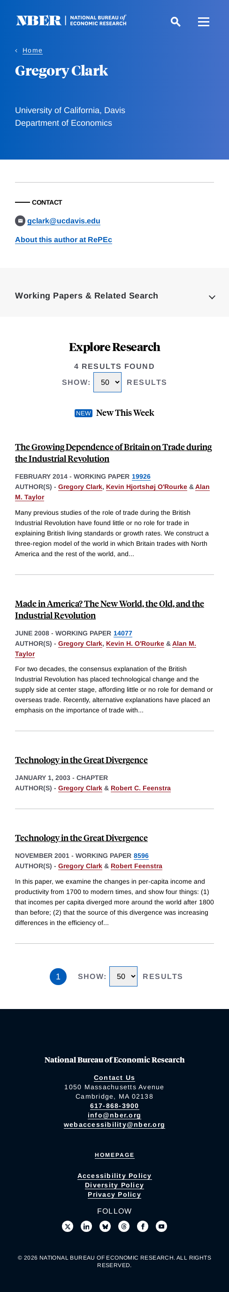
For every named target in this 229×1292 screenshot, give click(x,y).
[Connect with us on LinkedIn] (86, 1226)
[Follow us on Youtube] (161, 1226)
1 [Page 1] (58, 976)
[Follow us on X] (67, 1226)
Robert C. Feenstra (141, 788)
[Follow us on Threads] (124, 1226)
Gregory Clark (80, 486)
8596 (141, 855)
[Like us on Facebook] (142, 1226)
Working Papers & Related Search (87, 295)
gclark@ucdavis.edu (63, 221)
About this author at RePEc (63, 240)
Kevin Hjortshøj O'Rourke (146, 486)
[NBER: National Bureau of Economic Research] (79, 23)
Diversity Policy (114, 1185)
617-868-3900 (114, 1105)
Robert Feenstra (136, 866)
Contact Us (115, 1077)
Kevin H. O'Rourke (135, 643)
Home (33, 50)
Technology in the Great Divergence (81, 759)
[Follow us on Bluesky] (105, 1226)
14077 (123, 633)
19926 (141, 476)
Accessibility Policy (114, 1175)
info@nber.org (114, 1115)
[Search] (175, 21)
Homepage (115, 1155)
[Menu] (203, 21)
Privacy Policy (114, 1194)
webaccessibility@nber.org (114, 1124)
